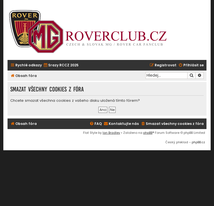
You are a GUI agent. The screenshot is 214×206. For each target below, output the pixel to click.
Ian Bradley (111, 132)
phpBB (147, 132)
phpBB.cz (198, 142)
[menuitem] (61, 65)
